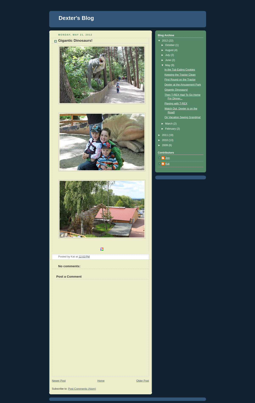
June (168, 60)
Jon (168, 157)
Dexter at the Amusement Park (182, 84)
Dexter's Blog (76, 18)
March (169, 123)
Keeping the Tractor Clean (180, 74)
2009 (165, 145)
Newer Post (59, 380)
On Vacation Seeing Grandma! (182, 117)
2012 (165, 40)
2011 (165, 135)
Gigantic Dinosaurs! (176, 89)
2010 (165, 140)
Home (101, 380)
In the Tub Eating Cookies (179, 69)
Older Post (142, 380)
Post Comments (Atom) (82, 388)
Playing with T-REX (175, 103)
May (168, 65)
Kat (168, 163)
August (169, 50)
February (171, 128)
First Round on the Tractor (179, 79)
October (170, 45)
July (168, 55)
